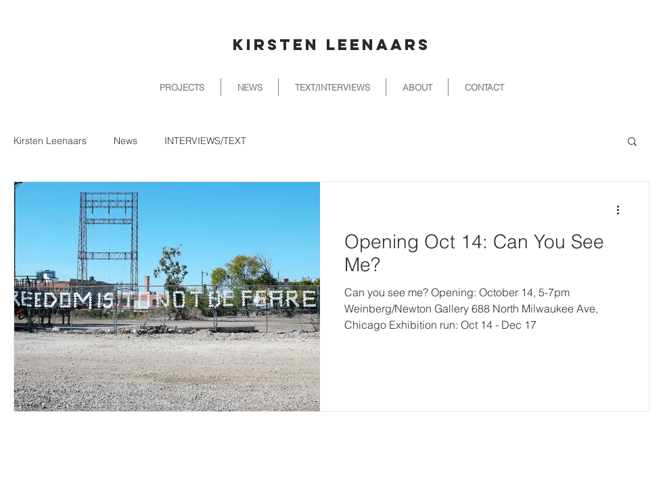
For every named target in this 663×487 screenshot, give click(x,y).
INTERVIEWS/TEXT (205, 141)
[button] (632, 142)
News (125, 141)
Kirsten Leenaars (50, 141)
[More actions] (622, 210)
